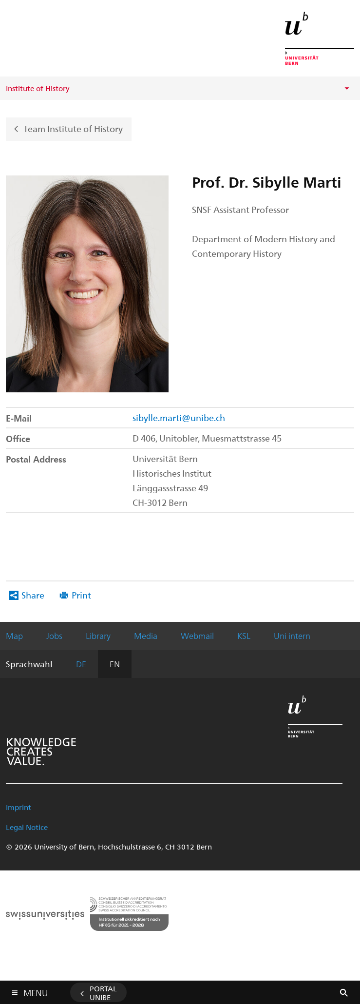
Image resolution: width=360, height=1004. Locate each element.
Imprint (18, 807)
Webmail (197, 635)
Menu (35, 991)
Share (32, 595)
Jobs (54, 635)
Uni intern (292, 635)
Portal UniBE (103, 993)
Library (98, 635)
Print (81, 595)
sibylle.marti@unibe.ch (179, 417)
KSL (243, 635)
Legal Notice (27, 827)
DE (81, 663)
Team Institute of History (73, 128)
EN (115, 663)
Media (145, 635)
